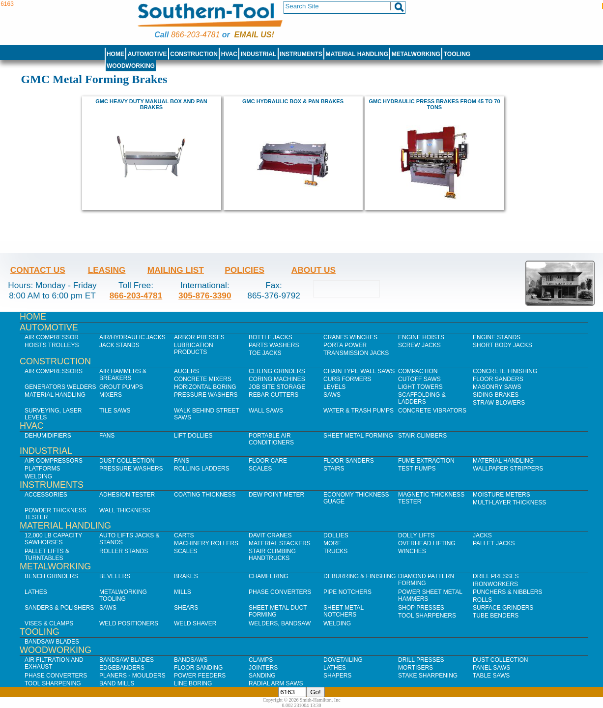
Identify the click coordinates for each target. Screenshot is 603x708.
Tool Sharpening (53, 683)
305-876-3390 (204, 295)
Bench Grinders (51, 576)
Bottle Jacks (270, 337)
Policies (244, 270)
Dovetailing (343, 659)
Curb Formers (347, 379)
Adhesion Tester (127, 494)
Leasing (107, 270)
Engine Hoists (421, 337)
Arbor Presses (199, 337)
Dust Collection (126, 460)
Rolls (482, 599)
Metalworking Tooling (123, 595)
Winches (412, 551)
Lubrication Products (193, 348)
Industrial (259, 54)
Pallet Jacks (494, 543)
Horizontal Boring (205, 387)
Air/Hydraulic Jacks (132, 337)
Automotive (147, 54)
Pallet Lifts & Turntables (47, 554)
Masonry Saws (497, 387)
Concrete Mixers (202, 379)
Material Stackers (280, 543)
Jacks (482, 535)
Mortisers (415, 667)
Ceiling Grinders (277, 371)
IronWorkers (495, 584)
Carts (184, 535)
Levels (334, 387)
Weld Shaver (195, 623)
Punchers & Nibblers (507, 592)
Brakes (186, 576)
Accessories (46, 494)
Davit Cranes (270, 535)
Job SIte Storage (277, 387)
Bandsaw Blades (52, 641)
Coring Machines (277, 379)
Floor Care (268, 460)
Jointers (263, 667)
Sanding (262, 675)
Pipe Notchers (347, 592)
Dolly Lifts (416, 535)
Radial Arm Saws (276, 683)
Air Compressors (54, 371)
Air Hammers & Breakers (122, 375)
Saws (332, 394)
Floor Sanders (498, 379)
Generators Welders (60, 387)
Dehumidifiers (48, 435)
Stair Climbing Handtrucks (272, 554)
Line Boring (193, 683)
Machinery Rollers (206, 543)
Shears (186, 607)
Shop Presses (421, 607)
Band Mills (116, 683)
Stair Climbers (422, 435)
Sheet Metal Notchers (343, 611)
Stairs (333, 468)
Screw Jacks (419, 345)
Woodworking (131, 65)
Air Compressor (52, 337)
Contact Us (37, 270)
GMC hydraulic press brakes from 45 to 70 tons (434, 104)
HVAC (229, 54)
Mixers (110, 394)
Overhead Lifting (427, 543)
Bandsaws (190, 659)
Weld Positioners (128, 623)
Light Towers (420, 387)
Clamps (261, 659)
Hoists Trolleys (52, 345)
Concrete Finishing (505, 371)
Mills (182, 592)
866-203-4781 (195, 34)
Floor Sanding (198, 667)
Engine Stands (496, 337)
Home (115, 54)
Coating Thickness (205, 494)
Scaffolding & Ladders (422, 398)
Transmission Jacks (356, 353)
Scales (260, 468)
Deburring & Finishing (359, 576)
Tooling (457, 54)
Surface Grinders (503, 607)
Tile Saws (115, 410)
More (332, 543)
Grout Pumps (121, 387)
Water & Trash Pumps (358, 410)
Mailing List (175, 270)
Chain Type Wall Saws (359, 371)
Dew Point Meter (276, 494)
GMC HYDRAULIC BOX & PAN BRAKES (293, 101)
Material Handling (357, 54)
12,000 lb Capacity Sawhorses (53, 539)
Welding (38, 476)
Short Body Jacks (502, 345)
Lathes (36, 592)
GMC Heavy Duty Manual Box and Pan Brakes (151, 104)
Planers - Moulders (132, 675)
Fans (107, 435)
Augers (186, 371)
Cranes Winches (350, 337)
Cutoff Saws (419, 379)
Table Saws (491, 675)
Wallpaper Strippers (508, 468)
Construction (194, 54)
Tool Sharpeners (427, 615)
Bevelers (114, 576)
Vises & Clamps (49, 623)
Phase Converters (280, 592)
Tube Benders (495, 615)
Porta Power (345, 345)
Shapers (337, 675)
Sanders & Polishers (59, 607)
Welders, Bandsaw (280, 623)
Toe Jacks (265, 353)
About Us (313, 270)
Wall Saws (266, 410)
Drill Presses (496, 576)
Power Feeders (200, 675)
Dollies (335, 535)
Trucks (335, 551)
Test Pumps (416, 468)
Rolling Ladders (202, 468)
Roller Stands (123, 551)
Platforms (42, 468)
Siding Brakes (495, 394)
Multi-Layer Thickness (509, 502)
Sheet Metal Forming (358, 435)
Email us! (254, 34)
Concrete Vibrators (432, 410)
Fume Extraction (426, 460)
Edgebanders (121, 667)
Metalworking (416, 54)
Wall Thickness (124, 510)
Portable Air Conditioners (271, 439)
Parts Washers (274, 345)
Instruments (301, 54)
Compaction (417, 371)
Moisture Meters (501, 494)
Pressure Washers (206, 394)
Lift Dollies (193, 435)
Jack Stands (119, 345)
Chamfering (268, 576)
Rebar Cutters (273, 394)
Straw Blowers (499, 402)
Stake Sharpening (428, 675)
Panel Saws (491, 667)
